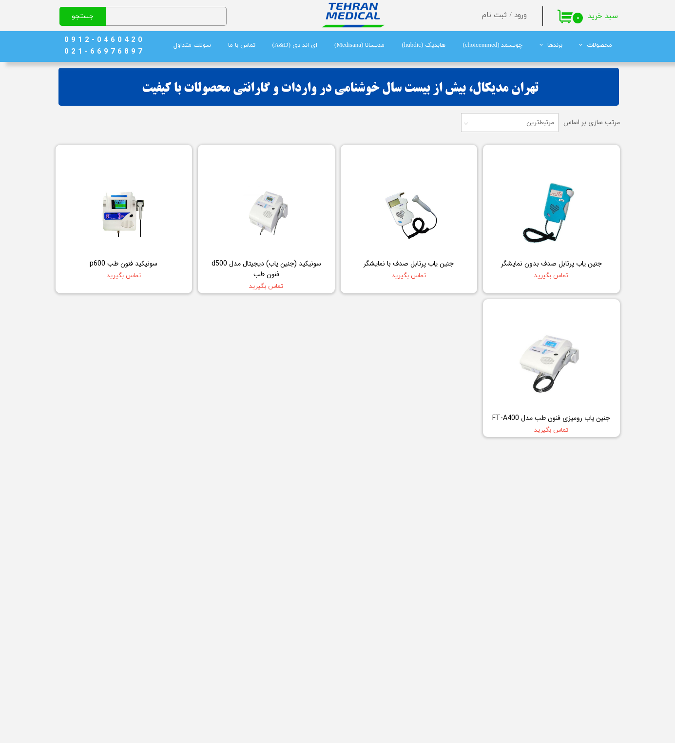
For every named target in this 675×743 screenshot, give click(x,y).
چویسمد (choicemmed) (492, 45)
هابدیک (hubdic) (423, 45)
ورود (520, 15)
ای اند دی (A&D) (295, 45)
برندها (554, 45)
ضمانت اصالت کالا (203, 679)
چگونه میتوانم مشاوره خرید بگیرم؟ (181, 611)
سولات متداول (192, 45)
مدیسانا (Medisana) (359, 45)
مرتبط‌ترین (540, 122)
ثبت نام (494, 15)
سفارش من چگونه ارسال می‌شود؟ (182, 638)
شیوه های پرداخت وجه (196, 666)
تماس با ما (241, 45)
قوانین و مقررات (205, 625)
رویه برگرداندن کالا (203, 652)
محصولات (599, 45)
